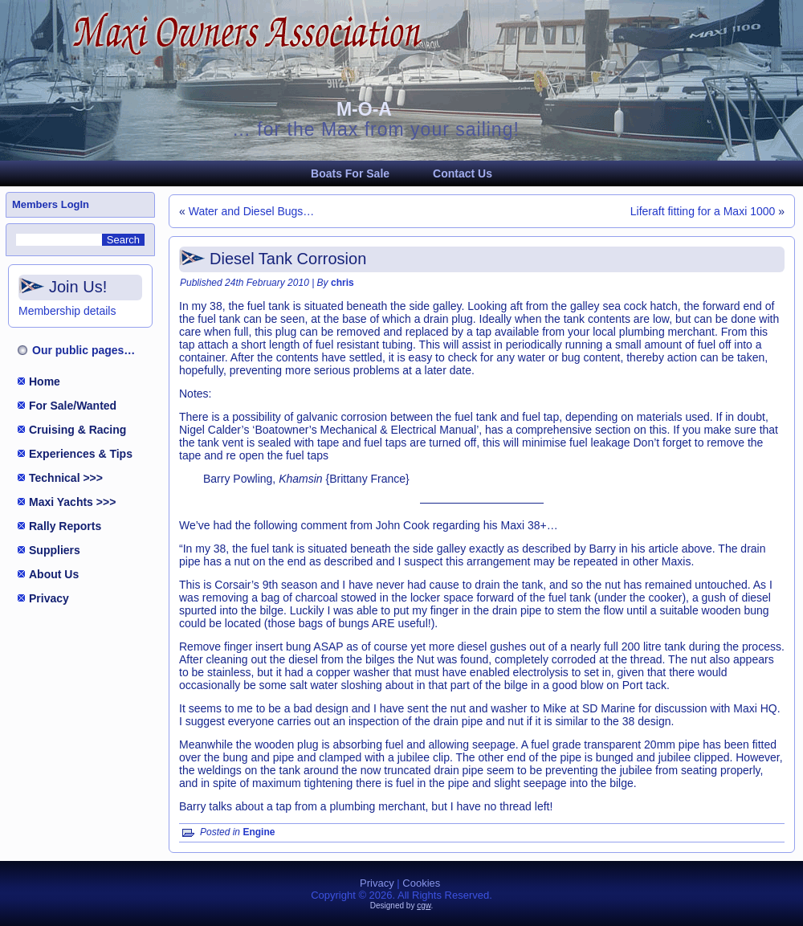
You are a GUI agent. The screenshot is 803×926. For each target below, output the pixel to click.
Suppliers (54, 550)
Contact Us (462, 173)
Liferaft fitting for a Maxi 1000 (703, 211)
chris (342, 282)
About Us (54, 574)
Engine (259, 832)
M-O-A (364, 109)
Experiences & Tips (80, 453)
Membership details (67, 310)
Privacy (49, 598)
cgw (423, 905)
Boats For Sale (350, 173)
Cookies (421, 883)
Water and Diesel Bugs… (252, 211)
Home (44, 381)
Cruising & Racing (77, 429)
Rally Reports (65, 526)
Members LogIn (50, 204)
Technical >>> (66, 477)
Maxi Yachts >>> (72, 502)
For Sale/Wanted (72, 405)
